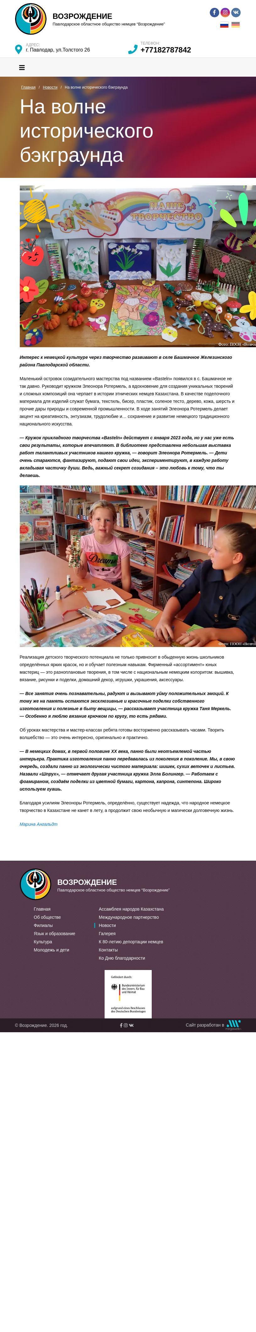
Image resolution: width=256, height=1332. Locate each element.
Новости (107, 925)
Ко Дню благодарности (122, 958)
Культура (43, 941)
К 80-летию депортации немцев (131, 941)
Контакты (108, 949)
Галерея (107, 933)
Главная (42, 909)
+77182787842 (166, 50)
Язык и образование (54, 933)
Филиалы (43, 925)
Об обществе (47, 917)
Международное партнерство (129, 917)
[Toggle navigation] (22, 67)
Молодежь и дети (51, 949)
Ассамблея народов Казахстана (131, 909)
